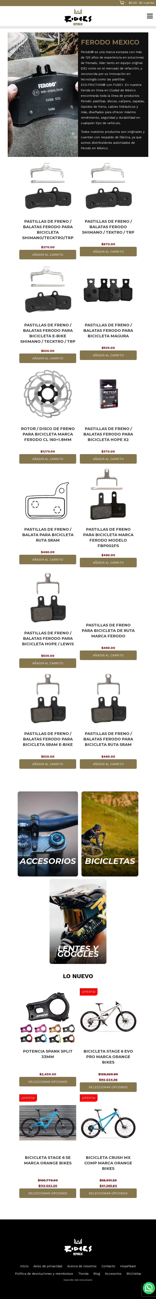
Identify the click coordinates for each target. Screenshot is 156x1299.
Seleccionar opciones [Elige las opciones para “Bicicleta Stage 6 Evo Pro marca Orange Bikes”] (108, 1087)
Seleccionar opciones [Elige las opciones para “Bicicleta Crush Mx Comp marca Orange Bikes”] (108, 1193)
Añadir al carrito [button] (47, 255)
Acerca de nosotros (81, 1266)
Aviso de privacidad (48, 1266)
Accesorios (113, 1274)
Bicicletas (134, 1274)
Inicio (24, 1266)
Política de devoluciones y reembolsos (44, 1274)
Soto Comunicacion (83, 1280)
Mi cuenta (146, 3)
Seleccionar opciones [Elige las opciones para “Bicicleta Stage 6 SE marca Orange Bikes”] (47, 1193)
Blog (96, 1274)
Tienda (83, 1274)
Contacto (108, 1266)
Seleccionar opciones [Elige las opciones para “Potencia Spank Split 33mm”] (47, 1082)
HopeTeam (128, 1266)
